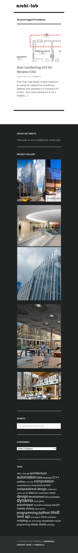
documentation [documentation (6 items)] (52, 497)
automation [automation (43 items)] (26, 477)
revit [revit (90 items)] (55, 512)
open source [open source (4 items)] (40, 509)
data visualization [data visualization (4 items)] (41, 493)
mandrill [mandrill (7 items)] (55, 505)
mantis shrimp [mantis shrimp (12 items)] (25, 508)
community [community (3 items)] (29, 482)
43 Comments (35, 77)
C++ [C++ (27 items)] (56, 477)
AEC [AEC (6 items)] (19, 473)
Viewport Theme (24, 545)
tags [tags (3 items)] (29, 521)
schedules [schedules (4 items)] (52, 517)
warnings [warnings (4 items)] (51, 525)
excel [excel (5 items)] (36, 501)
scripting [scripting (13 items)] (22, 520)
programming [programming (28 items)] (27, 513)
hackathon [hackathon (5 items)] (39, 505)
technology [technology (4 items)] (36, 521)
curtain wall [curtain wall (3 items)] (21, 493)
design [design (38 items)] (22, 496)
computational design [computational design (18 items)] (32, 489)
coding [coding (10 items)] (21, 481)
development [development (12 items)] (37, 496)
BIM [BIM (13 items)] (39, 477)
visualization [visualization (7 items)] (48, 521)
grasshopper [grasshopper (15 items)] (25, 504)
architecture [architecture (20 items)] (38, 473)
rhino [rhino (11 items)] (44, 516)
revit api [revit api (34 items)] (23, 517)
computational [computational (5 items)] (23, 485)
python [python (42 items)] (44, 512)
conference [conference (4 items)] (52, 489)
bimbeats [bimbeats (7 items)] (47, 478)
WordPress (49, 541)
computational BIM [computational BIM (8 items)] (40, 485)
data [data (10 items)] (31, 492)
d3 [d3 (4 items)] (27, 493)
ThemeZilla (39, 545)
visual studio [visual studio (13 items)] (38, 524)
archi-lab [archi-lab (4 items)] (25, 474)
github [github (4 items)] (41, 501)
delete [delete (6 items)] (52, 493)
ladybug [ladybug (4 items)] (47, 505)
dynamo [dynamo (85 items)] (25, 500)
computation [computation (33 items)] (44, 481)
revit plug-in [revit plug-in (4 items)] (35, 517)
